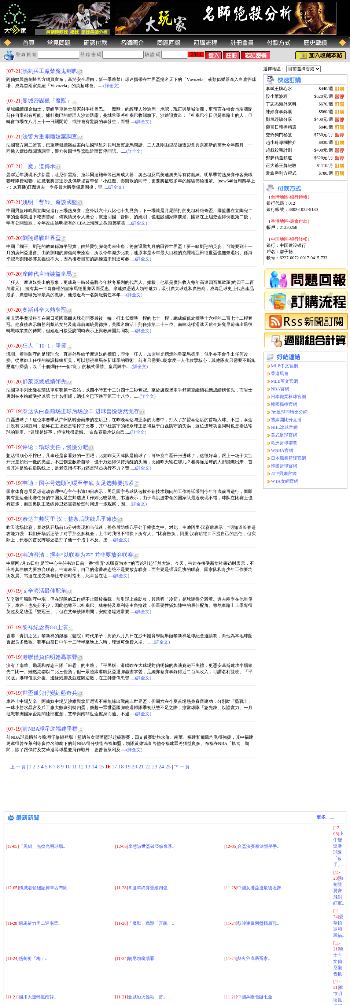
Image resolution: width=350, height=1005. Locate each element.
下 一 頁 (181, 766)
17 (115, 766)
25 (168, 766)
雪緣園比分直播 (286, 419)
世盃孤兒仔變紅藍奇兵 (49, 693)
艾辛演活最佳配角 (44, 591)
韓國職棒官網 (284, 404)
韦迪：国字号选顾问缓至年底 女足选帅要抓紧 (78, 483)
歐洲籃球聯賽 (284, 442)
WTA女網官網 (284, 481)
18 (121, 766)
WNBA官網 (282, 450)
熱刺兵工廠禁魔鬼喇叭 (49, 71)
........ (325, 817)
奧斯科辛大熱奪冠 (44, 310)
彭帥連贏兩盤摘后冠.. (258, 923)
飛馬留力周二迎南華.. (39, 923)
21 (142, 766)
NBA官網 (280, 389)
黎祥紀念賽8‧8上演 (45, 627)
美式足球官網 (284, 435)
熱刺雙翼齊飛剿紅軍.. (338, 891)
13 (88, 766)
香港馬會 (279, 373)
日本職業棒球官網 (288, 396)
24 (162, 766)
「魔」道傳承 (38, 166)
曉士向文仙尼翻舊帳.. (338, 961)
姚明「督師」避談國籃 (49, 202)
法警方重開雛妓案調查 (49, 137)
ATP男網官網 (283, 473)
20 (135, 766)
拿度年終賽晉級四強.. (149, 887)
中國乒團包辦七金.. (256, 997)
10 (68, 766)
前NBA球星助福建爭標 (50, 729)
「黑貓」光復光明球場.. (42, 846)
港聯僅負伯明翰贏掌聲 (49, 657)
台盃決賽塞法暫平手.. (258, 846)
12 (81, 766)
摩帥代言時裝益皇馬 (47, 274)
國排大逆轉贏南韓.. (37, 997)
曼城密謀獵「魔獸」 (47, 101)
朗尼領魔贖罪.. (142, 958)
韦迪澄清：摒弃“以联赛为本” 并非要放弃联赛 (77, 555)
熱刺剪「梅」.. (33, 958)
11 (75, 766)
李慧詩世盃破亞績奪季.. (151, 846)
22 (148, 766)
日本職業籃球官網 (288, 458)
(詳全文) (111, 85)
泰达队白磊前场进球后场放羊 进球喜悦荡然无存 (80, 411)
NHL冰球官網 (284, 427)
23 (155, 766)
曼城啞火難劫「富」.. (149, 997)
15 (102, 766)
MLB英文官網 (284, 381)
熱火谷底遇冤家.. (253, 958)
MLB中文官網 (284, 365)
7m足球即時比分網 (289, 412)
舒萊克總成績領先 (44, 382)
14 (95, 766)
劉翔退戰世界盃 (41, 238)
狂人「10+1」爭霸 (44, 346)
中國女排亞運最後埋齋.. (260, 887)
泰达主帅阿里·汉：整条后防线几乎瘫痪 (69, 519)
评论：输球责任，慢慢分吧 (55, 447)
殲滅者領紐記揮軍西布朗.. (44, 887)
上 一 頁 (18, 766)
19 (128, 766)
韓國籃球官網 (284, 465)
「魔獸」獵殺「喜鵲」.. (151, 923)
